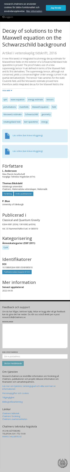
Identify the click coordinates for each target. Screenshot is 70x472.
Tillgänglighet (8, 397)
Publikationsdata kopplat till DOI (17, 272)
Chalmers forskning (11, 416)
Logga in (7, 17)
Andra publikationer (23, 194)
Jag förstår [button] (56, 8)
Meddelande (7, 322)
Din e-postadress (10, 352)
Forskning (8, 194)
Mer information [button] (34, 11)
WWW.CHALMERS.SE (12, 436)
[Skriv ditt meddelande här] (35, 336)
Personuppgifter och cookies (15, 393)
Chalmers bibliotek (10, 413)
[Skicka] (13, 363)
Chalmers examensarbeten (14, 419)
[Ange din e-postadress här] (35, 356)
